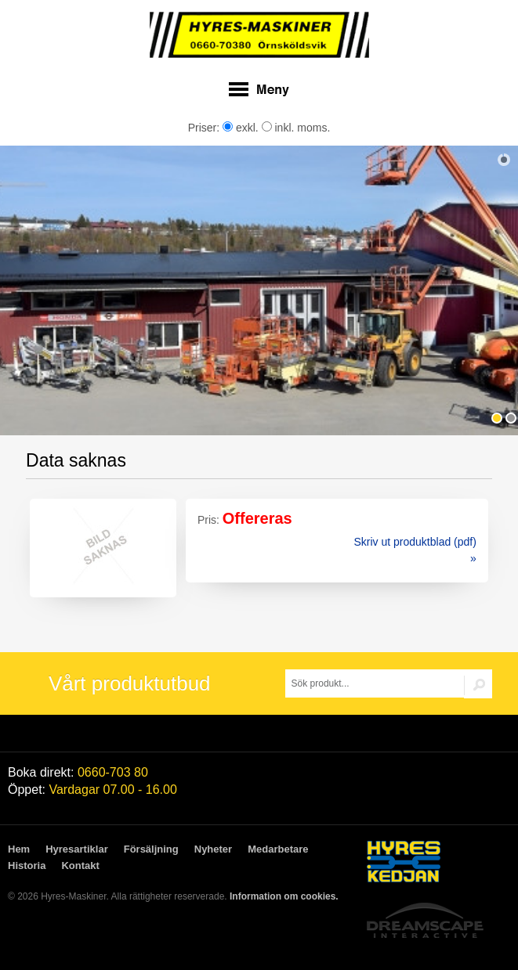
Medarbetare (278, 849)
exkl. (241, 127)
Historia (26, 865)
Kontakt (80, 865)
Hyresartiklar (76, 849)
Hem (19, 849)
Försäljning (151, 849)
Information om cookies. (284, 896)
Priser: (205, 127)
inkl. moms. (296, 127)
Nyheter (213, 849)
